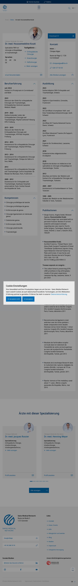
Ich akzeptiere (28, 299)
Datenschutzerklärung (59, 294)
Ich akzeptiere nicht (14, 299)
